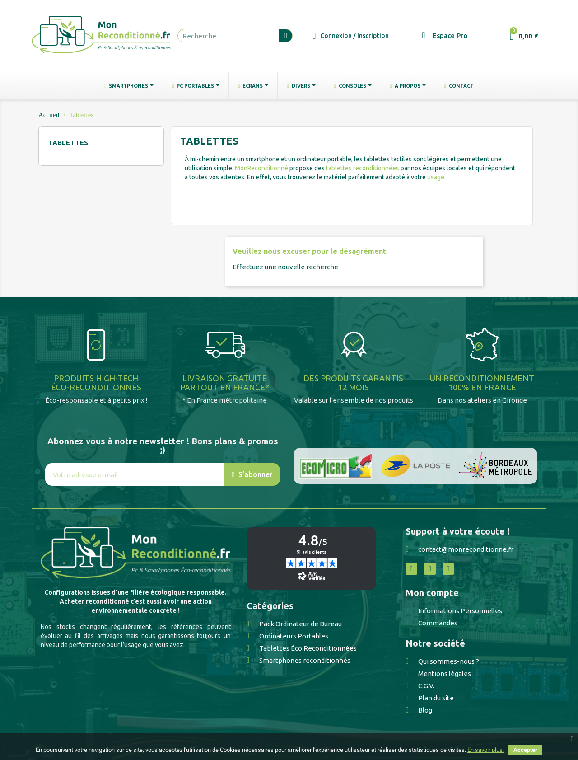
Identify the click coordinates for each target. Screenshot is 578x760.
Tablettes (68, 142)
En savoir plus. (485, 749)
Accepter (525, 749)
